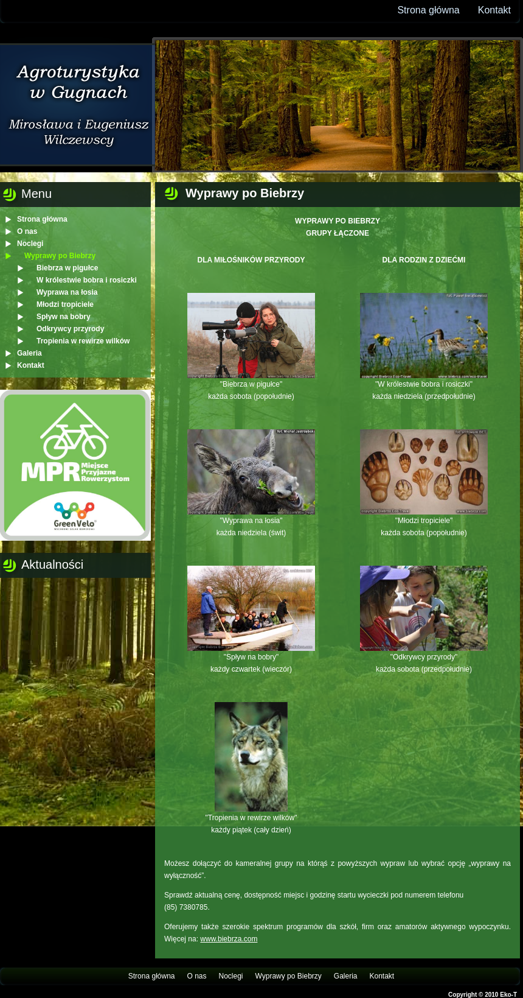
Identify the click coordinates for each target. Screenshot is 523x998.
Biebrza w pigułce (67, 268)
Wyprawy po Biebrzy (59, 255)
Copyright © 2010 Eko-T (482, 994)
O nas (27, 231)
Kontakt (494, 10)
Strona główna (428, 10)
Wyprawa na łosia (66, 292)
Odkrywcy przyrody (70, 329)
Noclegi (30, 243)
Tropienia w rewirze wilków (83, 341)
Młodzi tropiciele (65, 304)
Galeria (29, 353)
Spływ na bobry (63, 316)
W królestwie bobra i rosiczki (86, 280)
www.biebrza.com (228, 939)
